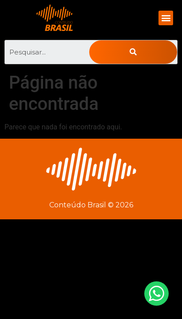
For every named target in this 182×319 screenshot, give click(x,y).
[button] (165, 18)
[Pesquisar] (133, 52)
